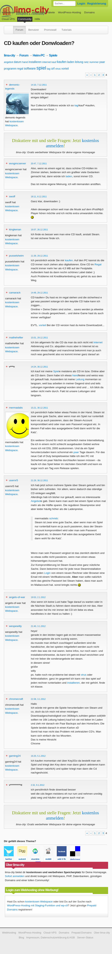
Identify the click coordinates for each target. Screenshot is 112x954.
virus (57, 68)
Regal (97, 264)
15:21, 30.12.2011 (39, 408)
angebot (8, 62)
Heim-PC (39, 55)
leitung (79, 61)
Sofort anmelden (14, 876)
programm (10, 68)
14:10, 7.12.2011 (39, 85)
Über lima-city (102, 932)
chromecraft (16, 698)
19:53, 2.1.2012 (38, 597)
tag (48, 68)
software (30, 68)
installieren (35, 61)
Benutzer (33, 29)
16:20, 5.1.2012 (38, 756)
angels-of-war (17, 597)
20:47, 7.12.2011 (39, 163)
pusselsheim (16, 255)
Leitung (80, 379)
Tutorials (66, 29)
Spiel (56, 371)
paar (102, 61)
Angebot (36, 501)
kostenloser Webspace (15, 12)
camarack (14, 292)
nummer (94, 62)
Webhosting (9, 932)
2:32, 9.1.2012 (37, 785)
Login (81, 3)
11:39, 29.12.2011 (39, 256)
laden (70, 61)
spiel (41, 68)
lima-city (9, 55)
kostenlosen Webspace (38, 901)
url (53, 68)
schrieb (53, 518)
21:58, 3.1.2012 (38, 699)
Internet (97, 342)
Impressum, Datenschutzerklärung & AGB (50, 937)
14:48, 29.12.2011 (39, 292)
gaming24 (15, 755)
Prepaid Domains (81, 932)
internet (46, 62)
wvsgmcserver (17, 163)
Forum (19, 29)
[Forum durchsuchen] (64, 3)
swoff (12, 196)
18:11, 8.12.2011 (39, 196)
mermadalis (16, 407)
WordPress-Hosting (69, 12)
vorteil (65, 68)
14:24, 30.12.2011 (39, 367)
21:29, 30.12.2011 (39, 480)
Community (25, 19)
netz (86, 62)
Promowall (50, 29)
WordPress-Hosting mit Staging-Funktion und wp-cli (37, 905)
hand (25, 62)
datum (17, 61)
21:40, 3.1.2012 (38, 626)
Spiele (53, 55)
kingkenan (15, 229)
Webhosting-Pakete (43, 12)
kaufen (61, 61)
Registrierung (96, 3)
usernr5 (13, 480)
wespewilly (15, 626)
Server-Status (85, 937)
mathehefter (16, 337)
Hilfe (37, 19)
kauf (54, 62)
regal (20, 68)
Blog (21, 937)
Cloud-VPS (8, 19)
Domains (89, 12)
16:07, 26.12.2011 (39, 229)
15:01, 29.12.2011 (39, 337)
